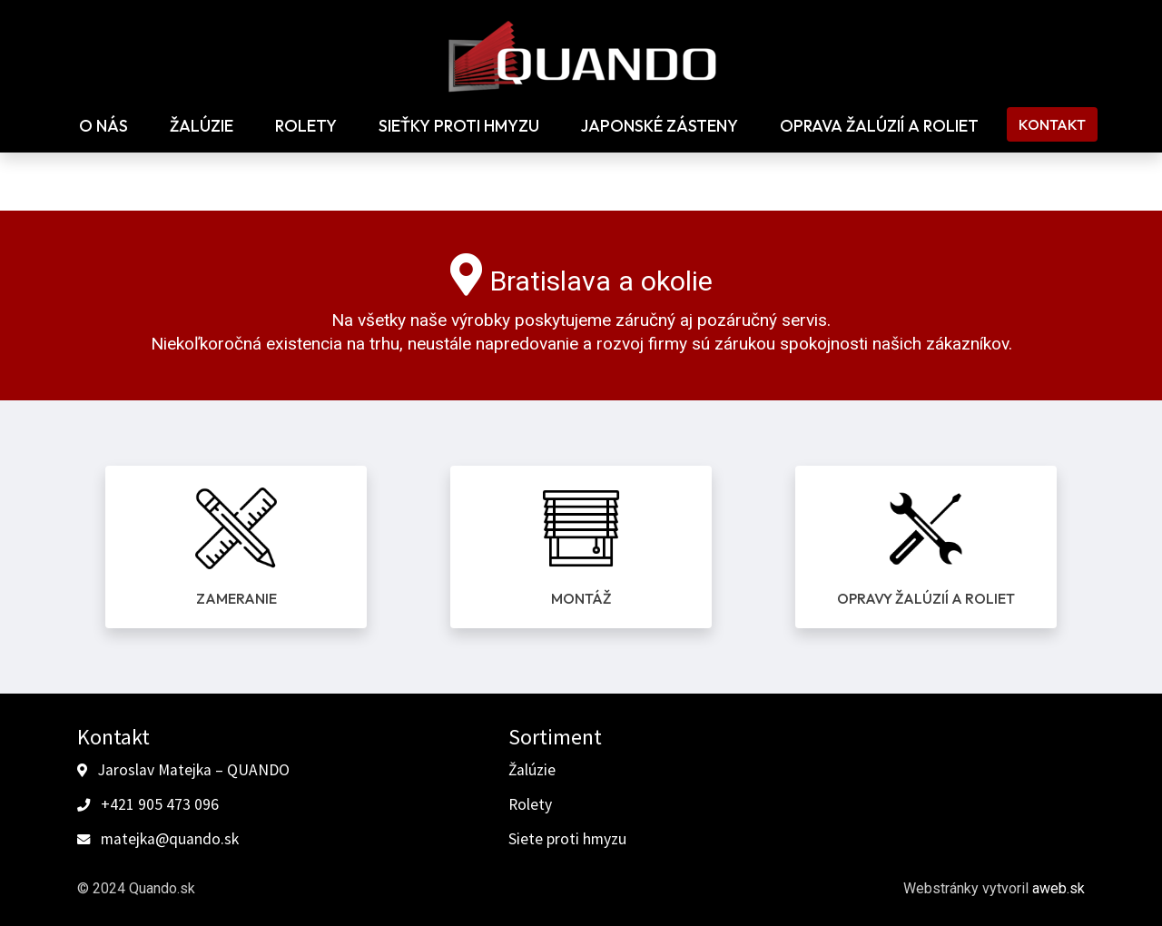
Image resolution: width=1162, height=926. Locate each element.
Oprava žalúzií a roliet (879, 125)
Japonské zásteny (659, 125)
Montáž (581, 598)
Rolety (306, 125)
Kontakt (1052, 124)
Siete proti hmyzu (567, 839)
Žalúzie (201, 125)
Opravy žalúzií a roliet (926, 598)
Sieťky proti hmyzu (459, 125)
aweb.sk (1058, 888)
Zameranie (236, 598)
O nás (103, 125)
